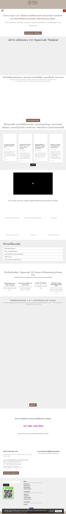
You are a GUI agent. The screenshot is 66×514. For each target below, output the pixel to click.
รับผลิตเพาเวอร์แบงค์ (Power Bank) (12, 217)
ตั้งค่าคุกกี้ (51, 511)
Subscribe (6, 485)
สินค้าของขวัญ (27, 486)
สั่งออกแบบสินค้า (27, 489)
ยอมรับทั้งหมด (58, 511)
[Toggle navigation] (64, 10)
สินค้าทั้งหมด (26, 484)
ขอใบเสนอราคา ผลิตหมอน (33, 33)
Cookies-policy (27, 497)
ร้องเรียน (26, 504)
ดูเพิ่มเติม (6, 159)
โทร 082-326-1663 (33, 426)
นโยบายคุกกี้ (25, 511)
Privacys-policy (27, 499)
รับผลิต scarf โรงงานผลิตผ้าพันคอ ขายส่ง (33, 217)
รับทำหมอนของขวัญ (33, 120)
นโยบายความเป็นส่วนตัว (15, 511)
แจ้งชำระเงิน (26, 496)
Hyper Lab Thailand (13, 466)
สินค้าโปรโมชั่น (27, 487)
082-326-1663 (35, 2)
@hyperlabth (34, 1)
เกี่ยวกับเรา (26, 494)
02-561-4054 (35, 4)
